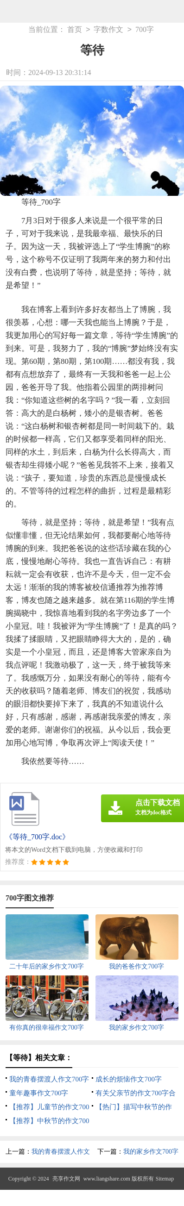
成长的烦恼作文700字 (128, 1079)
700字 (144, 30)
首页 (74, 30)
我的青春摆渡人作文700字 (49, 1079)
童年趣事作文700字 (39, 1093)
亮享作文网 (66, 1178)
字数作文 (108, 30)
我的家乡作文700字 (150, 1151)
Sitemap (165, 1178)
